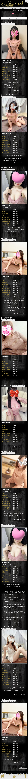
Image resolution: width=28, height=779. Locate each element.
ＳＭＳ (14, 776)
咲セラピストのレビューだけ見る (18, 385)
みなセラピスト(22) (7, 22)
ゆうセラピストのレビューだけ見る (8, 453)
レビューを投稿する (14, 18)
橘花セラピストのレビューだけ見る (8, 169)
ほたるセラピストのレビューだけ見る (9, 240)
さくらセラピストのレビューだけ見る (9, 96)
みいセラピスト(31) (7, 318)
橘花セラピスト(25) (7, 167)
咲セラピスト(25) (6, 385)
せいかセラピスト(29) (7, 626)
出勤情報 (19, 776)
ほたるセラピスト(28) (7, 238)
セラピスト (25, 776)
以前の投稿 (22, 767)
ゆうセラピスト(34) (7, 451)
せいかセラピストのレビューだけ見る (9, 628)
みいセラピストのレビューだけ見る (8, 319)
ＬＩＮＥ (8, 776)
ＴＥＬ (2, 776)
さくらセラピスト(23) (7, 95)
